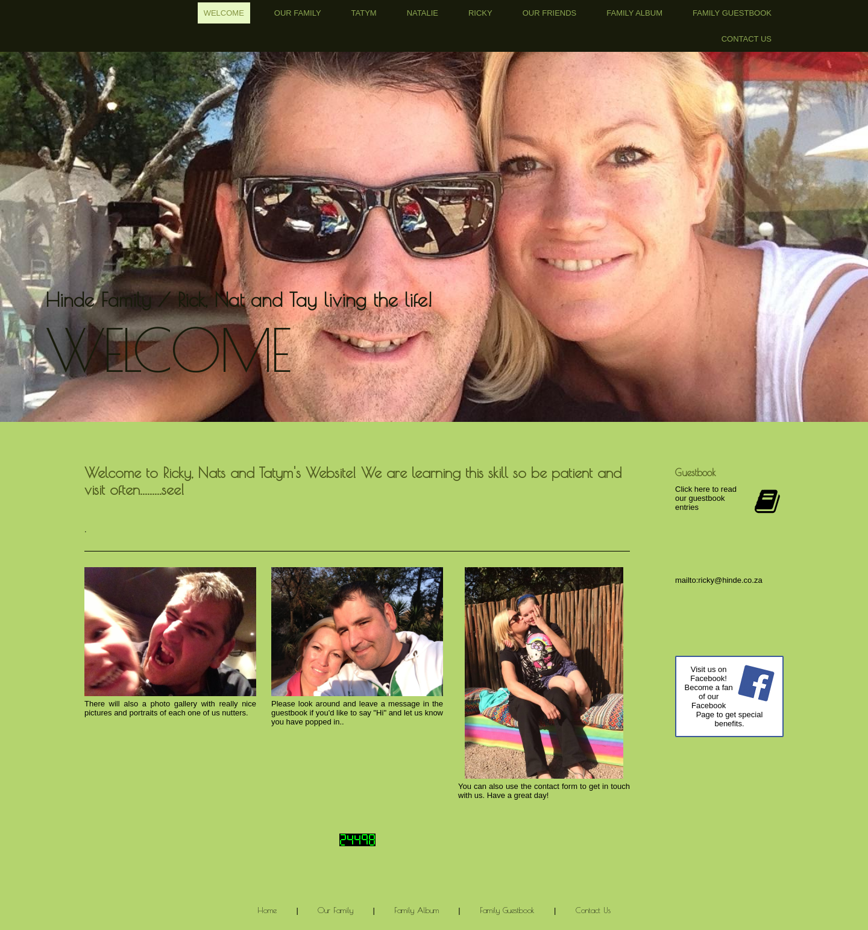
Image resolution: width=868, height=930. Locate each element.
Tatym (364, 12)
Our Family (297, 12)
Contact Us (747, 38)
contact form (555, 786)
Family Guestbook (732, 12)
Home (267, 910)
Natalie (422, 12)
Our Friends (550, 12)
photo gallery (174, 703)
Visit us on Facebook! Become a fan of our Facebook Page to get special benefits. (723, 696)
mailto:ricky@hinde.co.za (719, 580)
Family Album (634, 12)
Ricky (480, 12)
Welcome (224, 12)
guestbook (289, 712)
